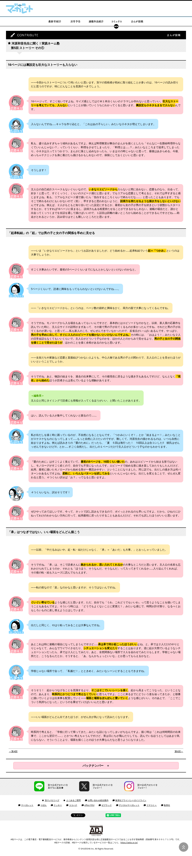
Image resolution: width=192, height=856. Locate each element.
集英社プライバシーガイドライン (130, 800)
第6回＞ (179, 751)
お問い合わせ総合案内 (98, 800)
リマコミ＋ (151, 805)
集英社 (167, 805)
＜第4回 (13, 751)
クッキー (58, 805)
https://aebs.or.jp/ (129, 842)
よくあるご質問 (73, 800)
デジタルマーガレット (129, 805)
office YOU (89, 805)
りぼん (43, 805)
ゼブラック (106, 805)
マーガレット (27, 805)
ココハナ (73, 805)
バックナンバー (93, 765)
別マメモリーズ (52, 800)
